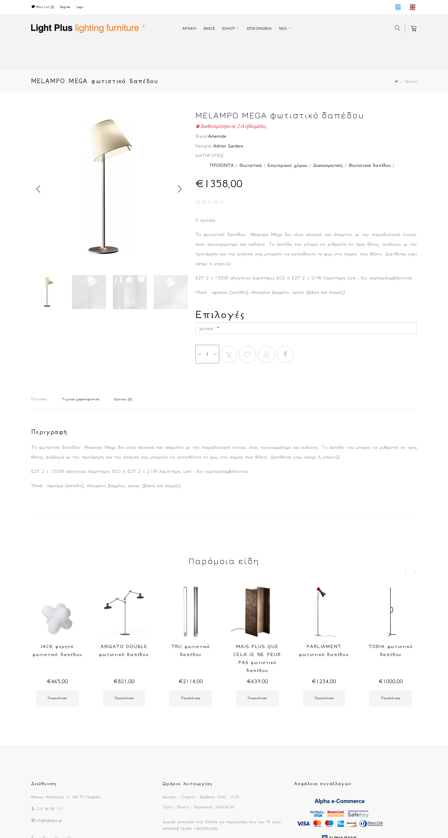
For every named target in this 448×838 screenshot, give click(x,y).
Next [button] (180, 189)
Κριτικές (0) (123, 399)
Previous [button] (38, 189)
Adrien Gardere (228, 146)
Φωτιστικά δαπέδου (370, 165)
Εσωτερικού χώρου (287, 165)
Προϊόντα (411, 81)
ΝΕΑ (283, 28)
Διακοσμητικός (328, 165)
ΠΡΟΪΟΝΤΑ (222, 165)
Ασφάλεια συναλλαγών (323, 783)
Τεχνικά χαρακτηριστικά (80, 399)
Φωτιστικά (250, 165)
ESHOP (228, 28)
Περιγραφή (39, 399)
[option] (109, 188)
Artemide (217, 136)
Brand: (201, 136)
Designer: (204, 146)
